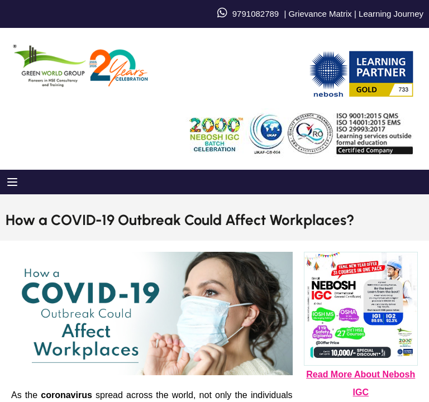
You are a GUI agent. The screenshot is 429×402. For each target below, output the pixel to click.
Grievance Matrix (319, 13)
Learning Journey (389, 13)
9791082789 (255, 13)
